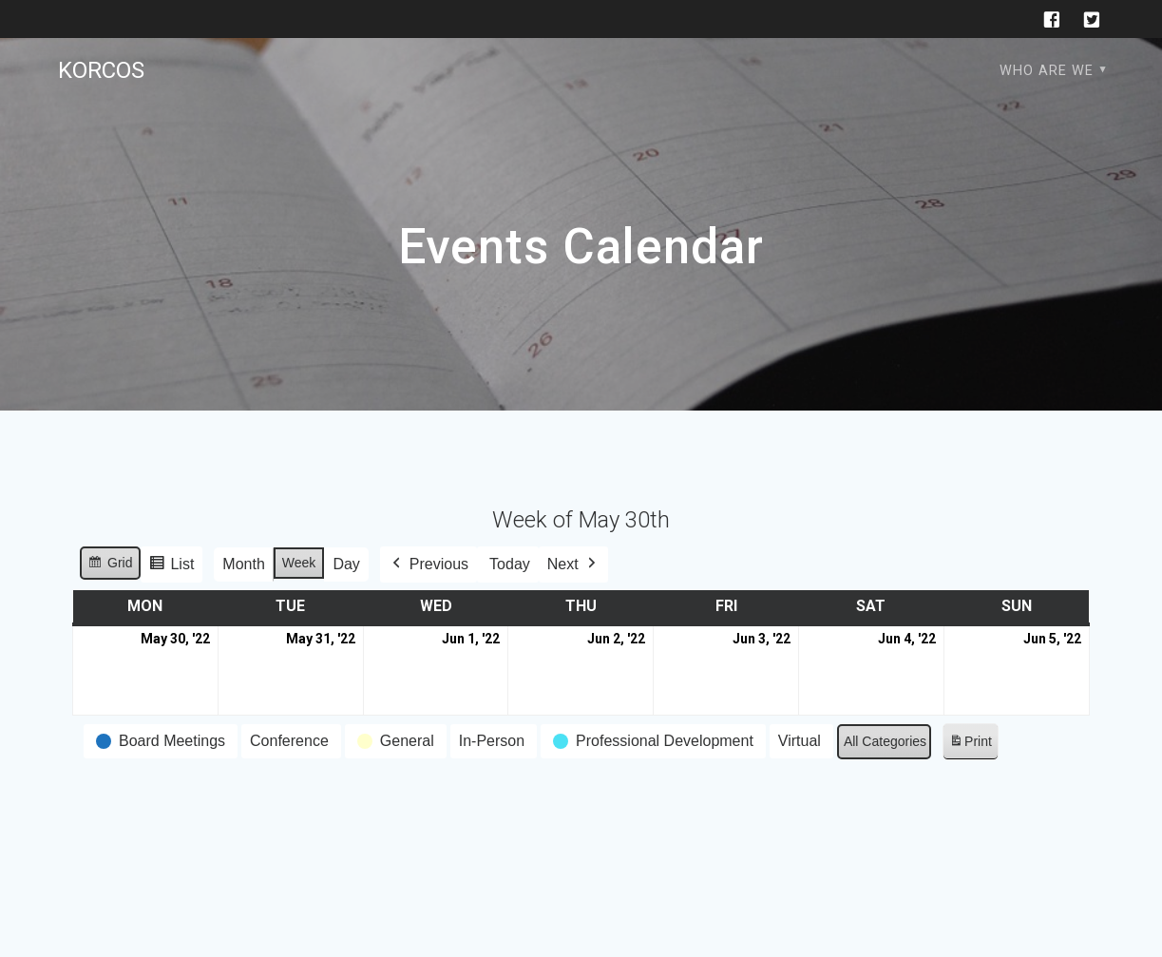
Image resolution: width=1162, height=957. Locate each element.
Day (346, 564)
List (172, 567)
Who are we (1047, 71)
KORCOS (101, 70)
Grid (109, 565)
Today (509, 564)
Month (244, 564)
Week (299, 562)
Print (970, 744)
